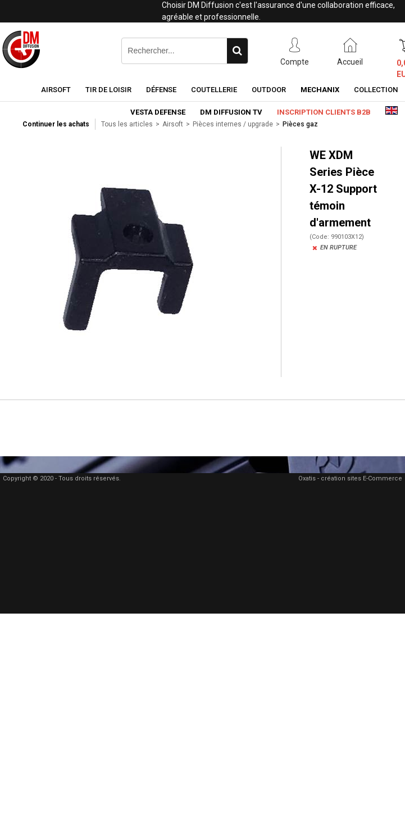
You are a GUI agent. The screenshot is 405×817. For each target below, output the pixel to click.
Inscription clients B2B (324, 112)
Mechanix (320, 89)
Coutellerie (214, 89)
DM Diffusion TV (231, 112)
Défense (161, 89)
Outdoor (269, 89)
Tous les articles (127, 124)
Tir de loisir (108, 89)
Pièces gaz (300, 124)
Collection (376, 89)
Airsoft (56, 89)
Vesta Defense (157, 112)
